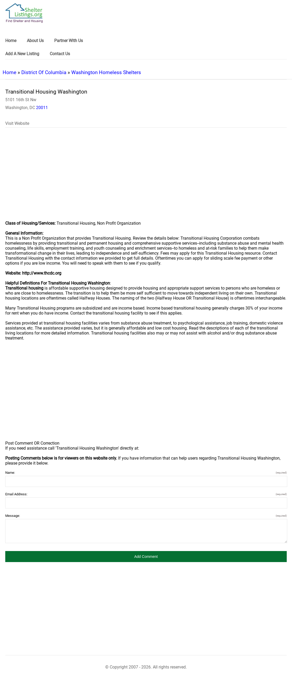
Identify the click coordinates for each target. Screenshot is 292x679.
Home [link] (10, 40)
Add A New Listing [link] (22, 53)
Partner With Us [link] (68, 40)
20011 (42, 107)
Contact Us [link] (60, 53)
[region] (146, 178)
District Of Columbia (43, 72)
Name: (146, 473)
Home (9, 72)
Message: (146, 516)
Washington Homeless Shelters (106, 72)
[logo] (24, 13)
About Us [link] (35, 40)
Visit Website (17, 123)
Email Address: (146, 494)
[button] (146, 556)
